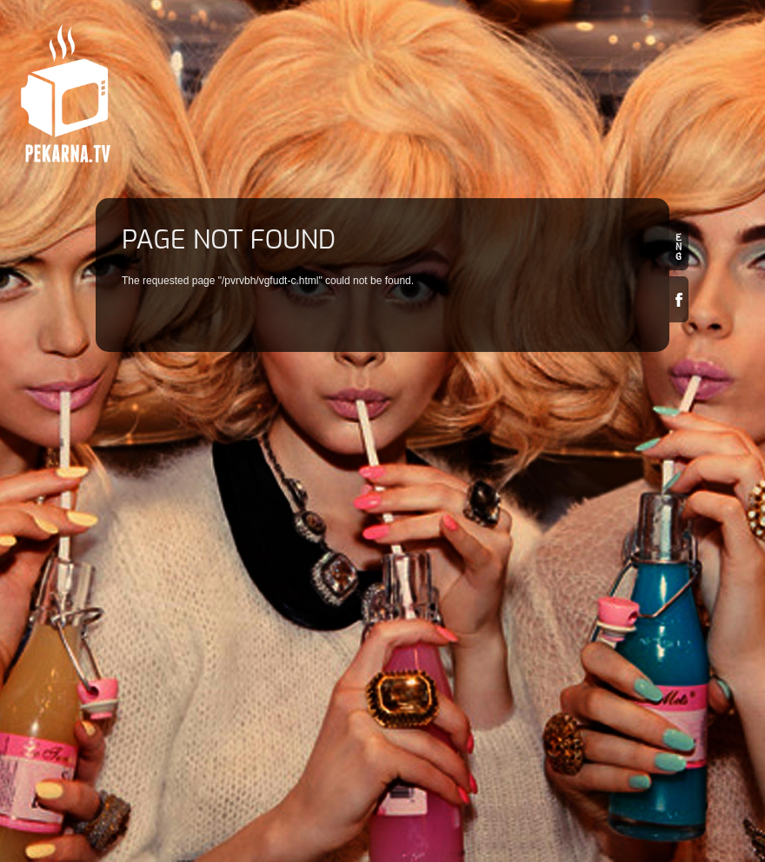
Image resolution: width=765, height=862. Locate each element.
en (678, 247)
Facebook (678, 299)
